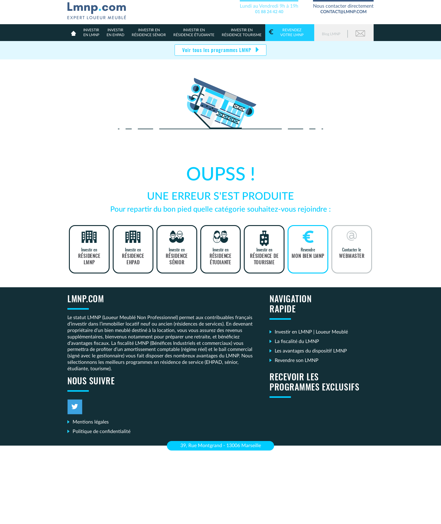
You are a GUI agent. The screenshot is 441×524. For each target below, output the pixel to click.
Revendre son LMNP (296, 360)
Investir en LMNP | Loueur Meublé (311, 332)
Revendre (308, 253)
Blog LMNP (331, 34)
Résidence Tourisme (242, 32)
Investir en (89, 257)
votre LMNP (290, 32)
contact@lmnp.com (343, 12)
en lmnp (91, 32)
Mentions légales (91, 422)
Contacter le (351, 253)
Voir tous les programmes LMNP (217, 50)
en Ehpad (115, 32)
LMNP (99, 9)
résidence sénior (149, 32)
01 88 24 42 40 (269, 12)
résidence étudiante (193, 32)
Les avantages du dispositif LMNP (311, 351)
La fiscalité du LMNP (297, 341)
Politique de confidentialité (101, 431)
